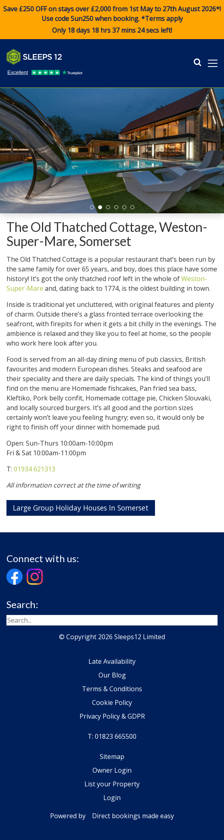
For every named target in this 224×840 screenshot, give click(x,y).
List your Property (112, 784)
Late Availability (112, 661)
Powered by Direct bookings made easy (112, 815)
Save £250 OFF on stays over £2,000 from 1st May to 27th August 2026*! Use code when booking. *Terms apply (112, 19)
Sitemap (112, 756)
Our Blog (112, 675)
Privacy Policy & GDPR (112, 716)
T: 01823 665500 (112, 736)
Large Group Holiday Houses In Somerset (81, 508)
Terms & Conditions (112, 688)
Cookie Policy (112, 702)
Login (112, 797)
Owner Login (112, 770)
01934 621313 (34, 469)
